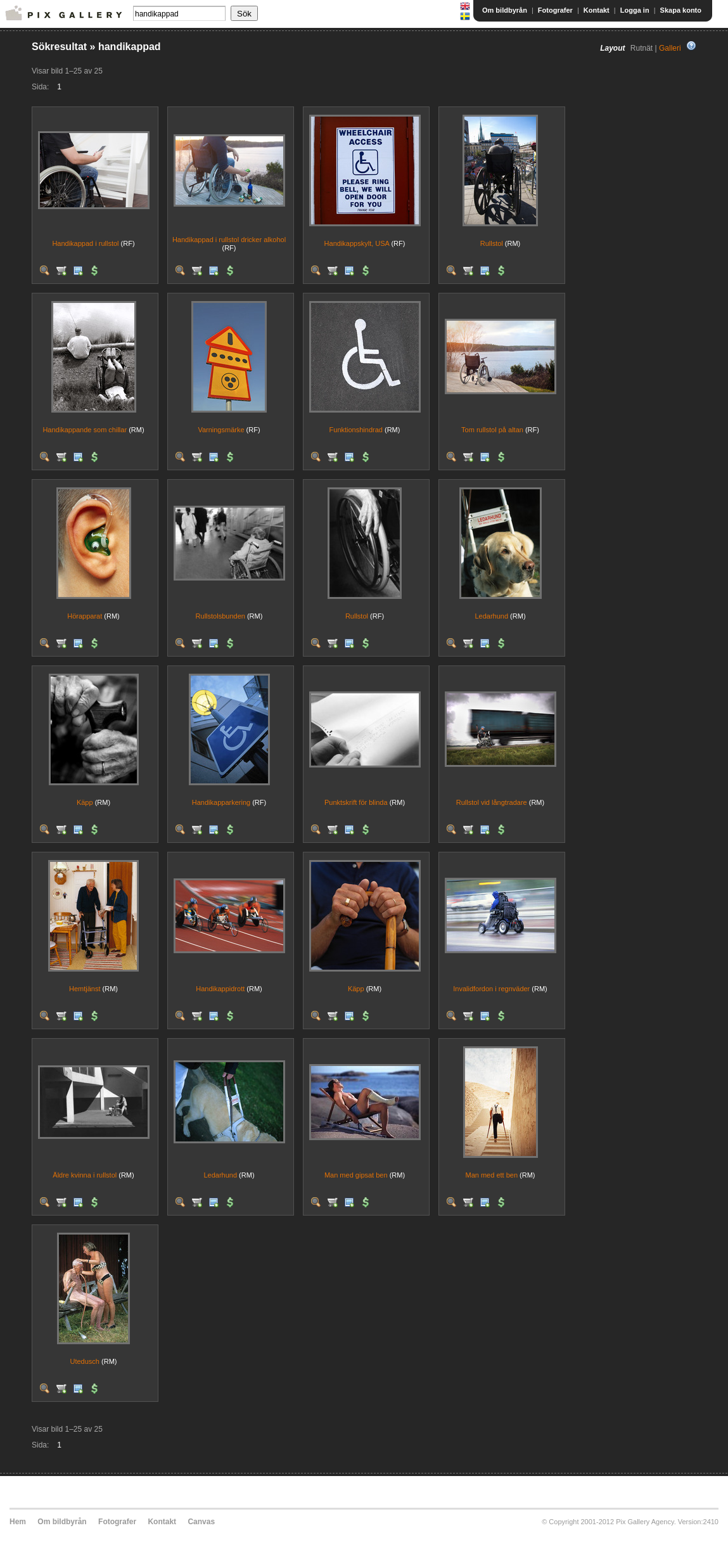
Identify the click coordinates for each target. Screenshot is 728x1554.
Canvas (201, 1521)
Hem (18, 1521)
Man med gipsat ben (356, 1175)
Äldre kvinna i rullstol (85, 1175)
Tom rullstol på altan (492, 429)
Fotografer (555, 10)
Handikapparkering (221, 802)
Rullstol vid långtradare (491, 802)
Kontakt (597, 10)
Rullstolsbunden (220, 616)
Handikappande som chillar (84, 429)
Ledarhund (491, 616)
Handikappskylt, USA (357, 243)
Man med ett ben (491, 1175)
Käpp (85, 802)
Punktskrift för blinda (356, 802)
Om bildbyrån (504, 10)
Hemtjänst (85, 988)
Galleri (670, 48)
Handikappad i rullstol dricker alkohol (229, 239)
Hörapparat (84, 616)
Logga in (634, 10)
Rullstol (491, 243)
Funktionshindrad (356, 429)
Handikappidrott (220, 988)
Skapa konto (680, 10)
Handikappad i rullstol (85, 243)
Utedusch (84, 1361)
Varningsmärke (221, 429)
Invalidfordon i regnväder (491, 988)
